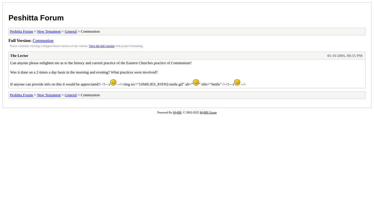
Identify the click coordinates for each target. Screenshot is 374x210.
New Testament (49, 31)
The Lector (19, 55)
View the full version (101, 46)
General (71, 31)
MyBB (177, 112)
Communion (43, 40)
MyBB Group (208, 112)
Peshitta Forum (36, 17)
